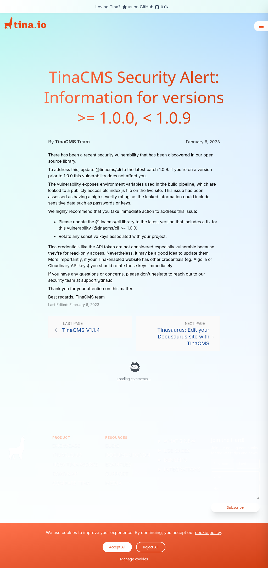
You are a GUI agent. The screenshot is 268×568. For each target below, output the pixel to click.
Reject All (151, 546)
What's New (180, 440)
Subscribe (235, 507)
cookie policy (208, 532)
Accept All (117, 546)
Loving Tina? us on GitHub (131, 7)
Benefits (175, 459)
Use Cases (177, 450)
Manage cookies (134, 559)
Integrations (182, 469)
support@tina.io (97, 280)
